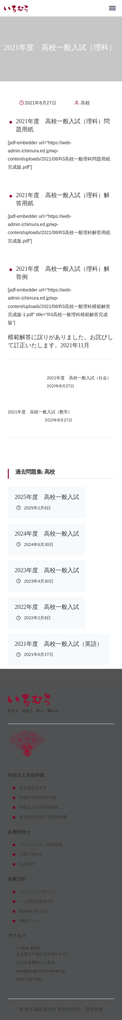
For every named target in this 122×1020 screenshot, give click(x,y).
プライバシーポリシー (38, 891)
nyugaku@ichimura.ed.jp (40, 971)
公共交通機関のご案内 (35, 962)
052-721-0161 (29, 979)
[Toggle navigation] (112, 8)
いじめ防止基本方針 (36, 901)
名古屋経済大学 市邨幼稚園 (43, 817)
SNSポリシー (30, 920)
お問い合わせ (31, 854)
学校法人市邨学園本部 (38, 807)
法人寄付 (27, 864)
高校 (85, 102)
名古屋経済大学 (33, 787)
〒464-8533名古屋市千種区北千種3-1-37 (42, 951)
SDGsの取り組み (34, 911)
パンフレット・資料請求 (40, 844)
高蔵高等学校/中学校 (37, 797)
